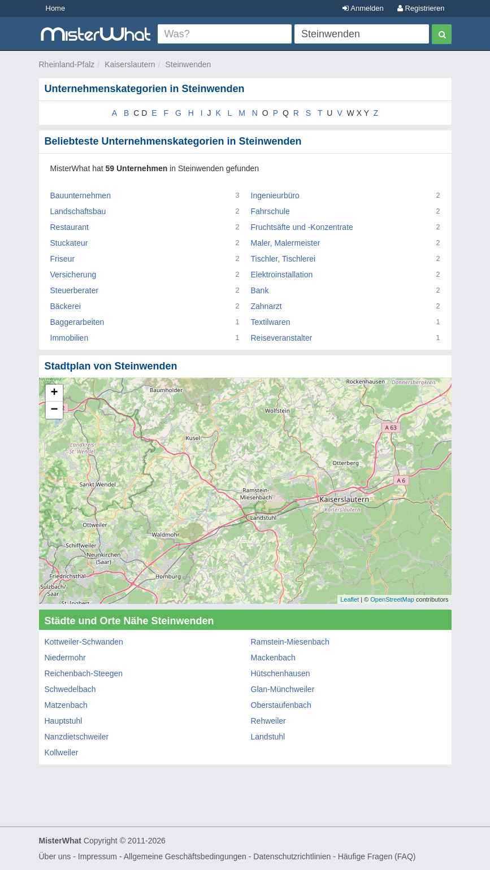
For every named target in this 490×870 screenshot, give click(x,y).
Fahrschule (270, 211)
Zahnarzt (266, 306)
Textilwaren (270, 322)
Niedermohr (65, 657)
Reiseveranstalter (282, 337)
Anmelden (362, 8)
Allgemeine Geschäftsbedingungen (185, 856)
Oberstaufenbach (281, 705)
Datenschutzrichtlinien (292, 856)
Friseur (62, 258)
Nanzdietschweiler (77, 736)
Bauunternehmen (80, 195)
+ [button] (54, 393)
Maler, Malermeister (285, 242)
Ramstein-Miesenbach (290, 641)
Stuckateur (69, 242)
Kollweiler (62, 752)
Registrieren (421, 8)
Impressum (97, 856)
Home (56, 8)
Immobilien (69, 337)
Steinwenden (188, 64)
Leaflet (349, 599)
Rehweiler (268, 720)
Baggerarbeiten (77, 322)
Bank (260, 290)
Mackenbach (273, 657)
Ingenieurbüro (275, 195)
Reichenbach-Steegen (84, 673)
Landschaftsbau (78, 211)
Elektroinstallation (282, 274)
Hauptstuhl (64, 720)
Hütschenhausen (280, 673)
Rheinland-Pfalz (67, 64)
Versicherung (73, 274)
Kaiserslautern (130, 64)
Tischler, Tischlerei (283, 258)
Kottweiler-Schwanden (84, 641)
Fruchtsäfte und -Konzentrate (302, 227)
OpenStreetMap (392, 599)
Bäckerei (65, 306)
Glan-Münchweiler (283, 689)
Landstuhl (268, 736)
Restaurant (69, 227)
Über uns (55, 856)
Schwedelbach (70, 689)
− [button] (54, 410)
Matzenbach (66, 705)
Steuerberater (74, 290)
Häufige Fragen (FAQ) (377, 856)
